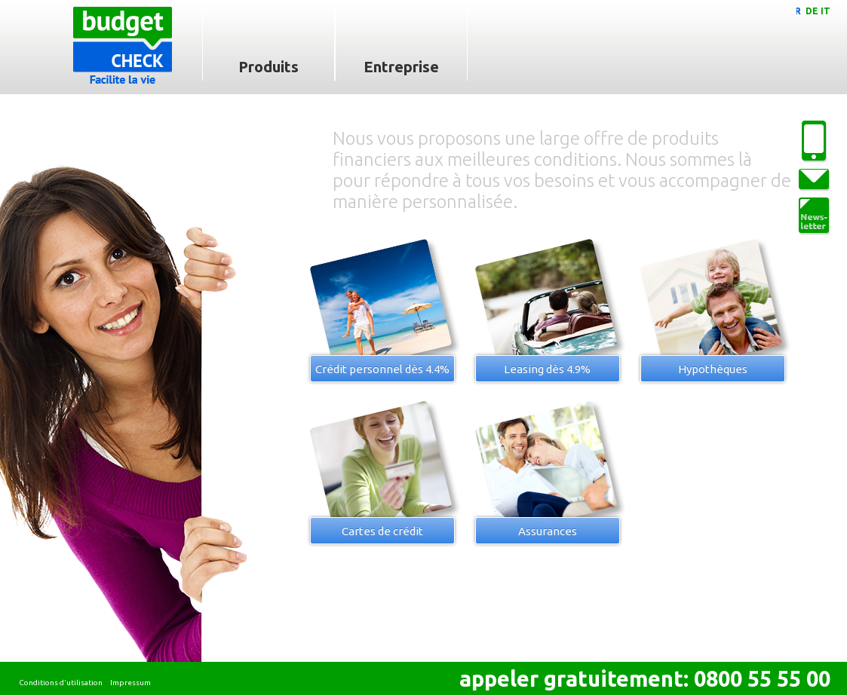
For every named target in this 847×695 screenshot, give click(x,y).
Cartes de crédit (382, 531)
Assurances (547, 531)
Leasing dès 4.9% (547, 369)
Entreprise (401, 66)
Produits (268, 66)
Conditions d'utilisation (61, 682)
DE (812, 11)
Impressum (130, 682)
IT (825, 11)
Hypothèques (712, 369)
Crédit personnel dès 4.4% (382, 369)
